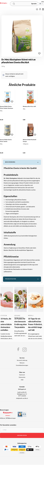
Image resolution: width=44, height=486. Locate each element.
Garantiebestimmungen (22, 365)
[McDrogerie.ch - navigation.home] (3, 3)
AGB (22, 379)
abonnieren (22, 435)
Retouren (22, 363)
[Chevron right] (40, 36)
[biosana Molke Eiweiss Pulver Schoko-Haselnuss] (7, 97)
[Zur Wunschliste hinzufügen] (39, 53)
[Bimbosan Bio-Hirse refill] (30, 97)
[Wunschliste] (37, 8)
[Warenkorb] (43, 9)
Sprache (34, 3)
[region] (22, 36)
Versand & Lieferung (22, 360)
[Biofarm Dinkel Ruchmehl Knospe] (30, 130)
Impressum (22, 374)
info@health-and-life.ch (22, 398)
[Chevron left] (4, 36)
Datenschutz (22, 377)
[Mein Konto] (40, 9)
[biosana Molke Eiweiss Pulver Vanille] (7, 130)
